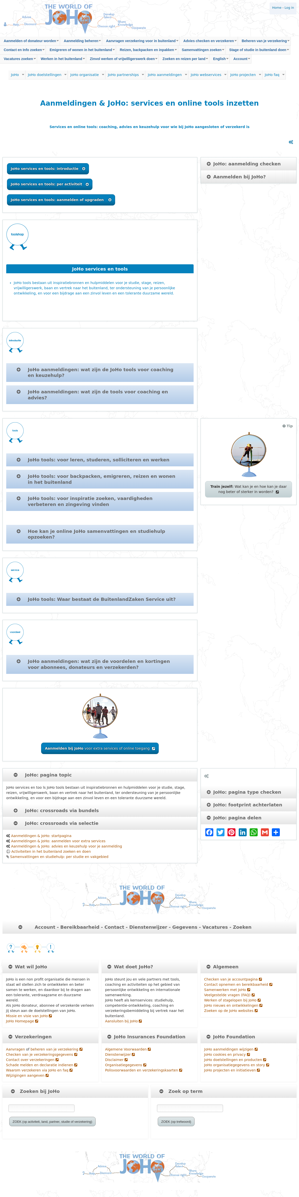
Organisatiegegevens (125, 1065)
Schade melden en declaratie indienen (41, 1065)
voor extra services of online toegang (100, 748)
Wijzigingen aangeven (27, 1075)
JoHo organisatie (86, 76)
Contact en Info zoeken (22, 51)
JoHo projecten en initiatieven (232, 1070)
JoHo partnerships (124, 76)
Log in (289, 7)
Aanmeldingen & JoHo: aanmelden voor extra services (58, 841)
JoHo (16, 76)
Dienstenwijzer (120, 1054)
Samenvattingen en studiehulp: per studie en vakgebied (59, 857)
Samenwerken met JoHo (227, 990)
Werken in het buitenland (61, 60)
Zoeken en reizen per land (183, 60)
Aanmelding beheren (80, 42)
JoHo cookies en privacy (227, 1054)
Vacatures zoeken (18, 60)
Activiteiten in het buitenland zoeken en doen (51, 851)
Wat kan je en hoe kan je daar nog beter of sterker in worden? (248, 489)
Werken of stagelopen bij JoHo (232, 1000)
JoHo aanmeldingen (166, 76)
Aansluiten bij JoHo (123, 1021)
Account (240, 60)
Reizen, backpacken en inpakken (146, 51)
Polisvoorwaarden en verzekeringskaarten (143, 1070)
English (218, 60)
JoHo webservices (207, 76)
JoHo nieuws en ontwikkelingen (233, 1005)
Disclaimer (116, 1060)
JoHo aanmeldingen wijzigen (230, 1049)
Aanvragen (15, 1049)
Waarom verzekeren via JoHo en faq (39, 1070)
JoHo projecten (244, 76)
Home (276, 7)
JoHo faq (273, 76)
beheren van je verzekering (56, 1049)
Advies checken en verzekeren (208, 42)
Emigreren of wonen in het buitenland (80, 51)
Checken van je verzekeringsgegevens (41, 1054)
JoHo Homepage (22, 1021)
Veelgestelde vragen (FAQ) (229, 995)
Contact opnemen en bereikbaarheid (238, 984)
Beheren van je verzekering (264, 42)
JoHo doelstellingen (46, 76)
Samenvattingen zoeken (201, 51)
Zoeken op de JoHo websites (230, 1011)
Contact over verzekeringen (32, 1060)
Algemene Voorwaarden (128, 1049)
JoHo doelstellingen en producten (235, 1060)
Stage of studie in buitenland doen (257, 51)
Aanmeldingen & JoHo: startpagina (41, 836)
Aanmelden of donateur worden (29, 42)
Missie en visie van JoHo (29, 1016)
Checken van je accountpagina (233, 979)
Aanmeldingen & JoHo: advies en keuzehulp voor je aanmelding (66, 846)
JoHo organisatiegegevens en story (236, 1065)
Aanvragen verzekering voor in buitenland (140, 42)
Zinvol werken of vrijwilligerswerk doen (122, 60)
